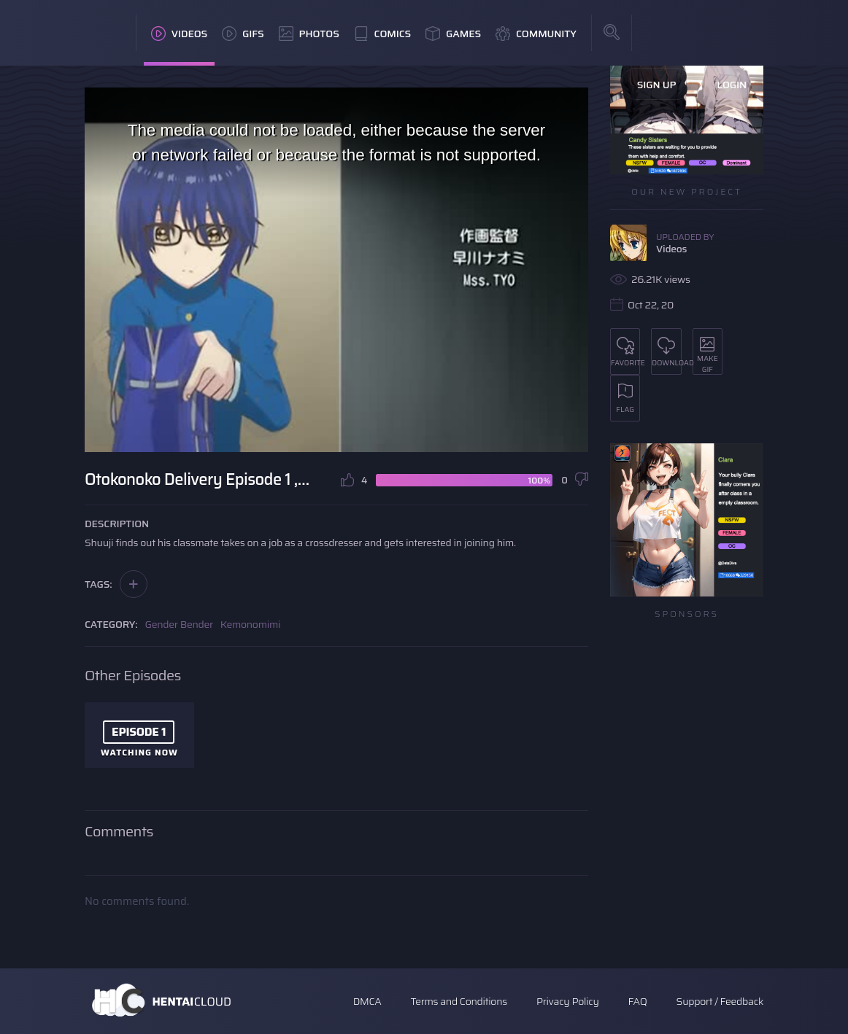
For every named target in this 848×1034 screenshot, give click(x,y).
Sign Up (657, 85)
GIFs (243, 34)
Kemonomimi (250, 624)
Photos (309, 34)
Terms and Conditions (458, 1001)
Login (732, 85)
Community (536, 34)
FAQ (637, 1001)
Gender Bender (179, 624)
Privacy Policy (567, 1001)
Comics (382, 34)
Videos (179, 34)
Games (453, 34)
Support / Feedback (720, 1001)
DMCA (367, 1001)
